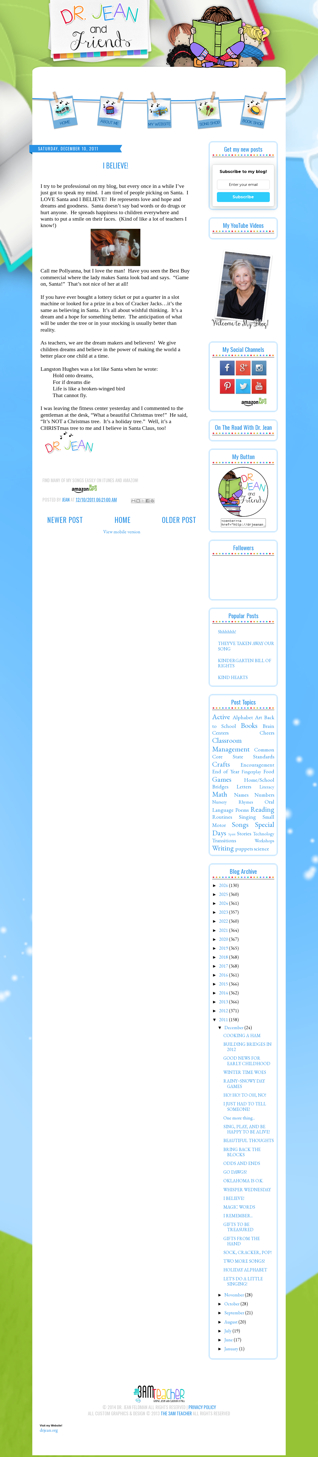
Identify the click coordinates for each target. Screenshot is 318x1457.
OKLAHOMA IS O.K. (243, 1182)
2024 (224, 905)
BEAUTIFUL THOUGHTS (248, 1142)
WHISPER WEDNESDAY (247, 1191)
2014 (224, 994)
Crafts (221, 765)
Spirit (232, 835)
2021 (224, 932)
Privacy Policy (202, 1408)
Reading (262, 810)
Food (268, 772)
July (228, 1332)
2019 (224, 949)
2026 (224, 887)
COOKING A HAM (242, 1037)
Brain (268, 727)
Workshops (264, 842)
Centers (220, 734)
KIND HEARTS (233, 679)
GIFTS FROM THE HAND (241, 1242)
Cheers (267, 734)
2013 (224, 1003)
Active (221, 718)
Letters (244, 787)
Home (123, 520)
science (261, 850)
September (234, 1314)
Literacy (266, 788)
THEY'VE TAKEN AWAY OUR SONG (246, 647)
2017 (224, 967)
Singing (247, 818)
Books (249, 727)
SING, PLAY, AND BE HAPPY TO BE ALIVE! (246, 1130)
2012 (224, 1012)
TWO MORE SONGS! (244, 1262)
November (234, 1296)
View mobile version (121, 532)
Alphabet (243, 718)
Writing (223, 849)
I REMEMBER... (238, 1217)
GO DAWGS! (235, 1173)
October (232, 1305)
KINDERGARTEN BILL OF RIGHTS (244, 664)
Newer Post (65, 520)
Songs (240, 826)
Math (219, 795)
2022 (224, 922)
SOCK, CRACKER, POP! (247, 1254)
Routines (222, 818)
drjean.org (49, 1431)
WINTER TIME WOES (244, 1074)
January (231, 1350)
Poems (242, 811)
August (231, 1323)
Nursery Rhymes (232, 803)
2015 (224, 985)
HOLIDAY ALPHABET (245, 1271)
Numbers (264, 796)
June (229, 1341)
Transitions (224, 841)
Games (221, 780)
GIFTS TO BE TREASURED (238, 1228)
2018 (224, 958)
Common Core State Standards (243, 754)
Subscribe (243, 197)
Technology (263, 835)
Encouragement (257, 766)
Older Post (179, 520)
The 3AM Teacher (176, 1415)
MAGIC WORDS (239, 1208)
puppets (244, 850)
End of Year (225, 772)
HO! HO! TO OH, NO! (244, 1096)
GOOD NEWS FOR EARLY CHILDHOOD (246, 1062)
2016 (224, 976)
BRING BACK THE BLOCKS (242, 1153)
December (234, 1029)
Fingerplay (251, 773)
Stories (244, 834)
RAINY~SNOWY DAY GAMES (244, 1085)
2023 (224, 913)
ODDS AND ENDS (241, 1165)
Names (241, 796)
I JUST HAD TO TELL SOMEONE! (244, 1108)
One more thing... (239, 1119)
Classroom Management (231, 746)
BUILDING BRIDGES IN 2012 (247, 1048)
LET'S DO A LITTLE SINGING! (243, 1282)
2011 (224, 1021)
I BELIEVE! (233, 1200)
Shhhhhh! (227, 633)
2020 (224, 941)
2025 (224, 896)
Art (258, 718)
